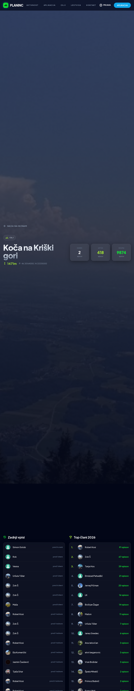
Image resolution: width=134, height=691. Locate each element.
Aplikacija (49, 5)
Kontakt (91, 5)
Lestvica (76, 5)
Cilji (63, 5)
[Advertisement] (67, 510)
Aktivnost (32, 5)
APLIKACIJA (122, 5)
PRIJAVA (105, 5)
